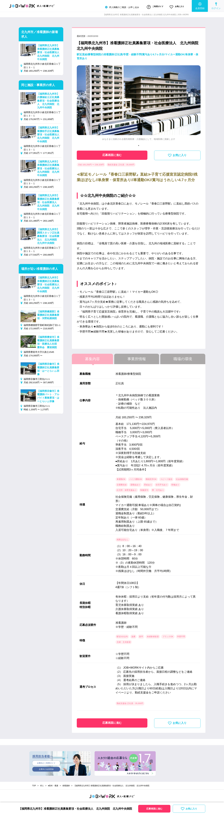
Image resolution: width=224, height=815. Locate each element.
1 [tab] (138, 144)
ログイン (216, 5)
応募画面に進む (112, 154)
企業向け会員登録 (46, 768)
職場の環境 (182, 358)
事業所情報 (136, 358)
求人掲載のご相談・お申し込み (113, 7)
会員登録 (200, 5)
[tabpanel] (139, 103)
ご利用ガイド (148, 7)
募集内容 (92, 358)
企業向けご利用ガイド (46, 762)
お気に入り (174, 7)
